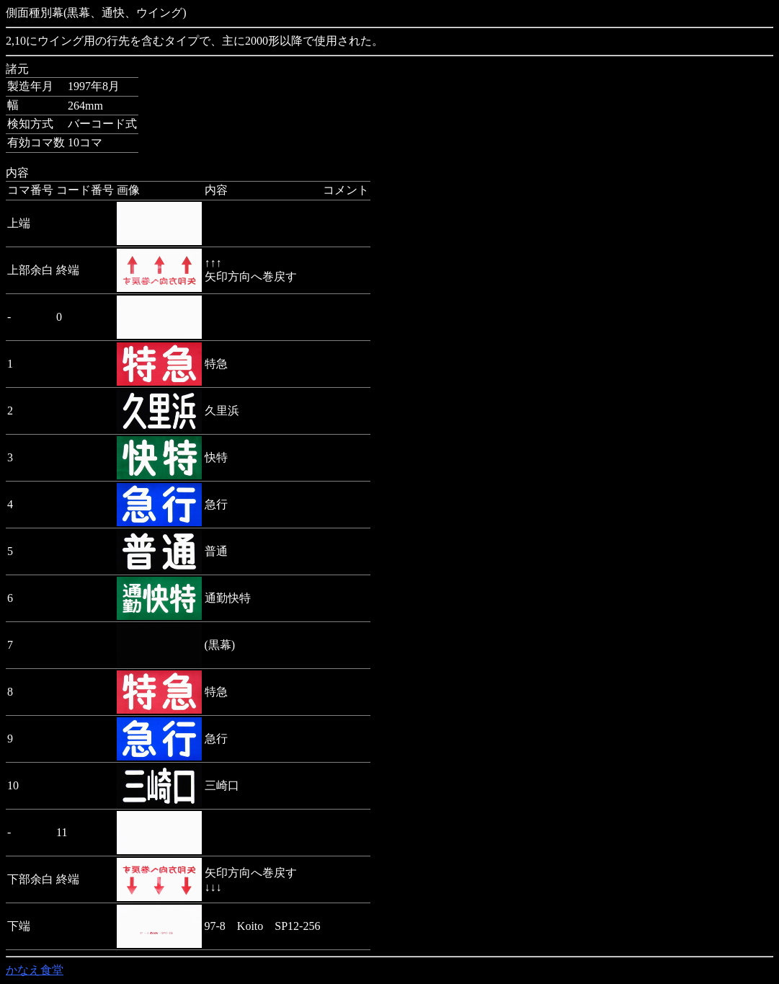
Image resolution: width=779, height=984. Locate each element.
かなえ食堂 (34, 970)
